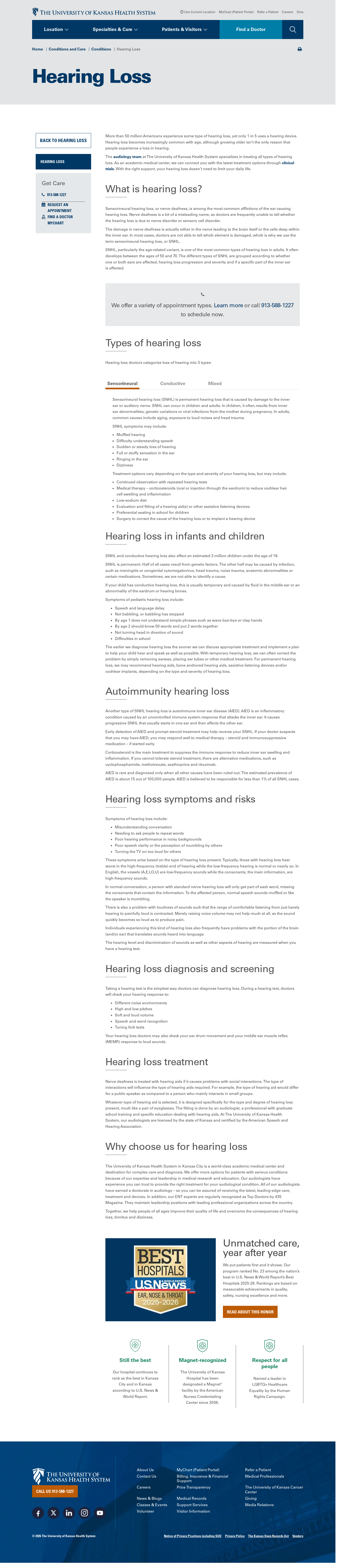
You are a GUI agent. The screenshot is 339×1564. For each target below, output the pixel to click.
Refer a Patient (267, 13)
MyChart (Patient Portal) (236, 13)
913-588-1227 (54, 195)
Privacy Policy (235, 1537)
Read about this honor (250, 1312)
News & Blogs (149, 1499)
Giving (251, 1499)
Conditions (101, 50)
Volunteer (145, 1512)
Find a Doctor (250, 30)
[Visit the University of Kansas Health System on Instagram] (84, 1514)
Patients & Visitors (182, 30)
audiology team (127, 157)
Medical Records (191, 1499)
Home (37, 50)
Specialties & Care (112, 30)
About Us (145, 1471)
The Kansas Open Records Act (268, 1537)
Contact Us (146, 1477)
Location (53, 30)
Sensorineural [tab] (122, 384)
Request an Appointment (60, 208)
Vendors (297, 1537)
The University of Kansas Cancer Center (274, 1490)
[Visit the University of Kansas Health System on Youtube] (100, 1514)
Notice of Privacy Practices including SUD (192, 1537)
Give (300, 13)
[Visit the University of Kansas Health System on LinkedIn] (69, 1514)
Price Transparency (194, 1488)
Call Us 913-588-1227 (55, 1492)
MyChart (56, 224)
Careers (287, 13)
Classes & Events (152, 1506)
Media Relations (259, 1506)
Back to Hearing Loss (63, 141)
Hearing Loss (52, 162)
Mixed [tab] (215, 384)
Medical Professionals (264, 1477)
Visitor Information (193, 1512)
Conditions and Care (67, 50)
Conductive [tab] (172, 384)
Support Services (192, 1506)
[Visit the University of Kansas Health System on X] (53, 1514)
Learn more (228, 306)
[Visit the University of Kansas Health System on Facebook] (38, 1514)
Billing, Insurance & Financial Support (202, 1479)
